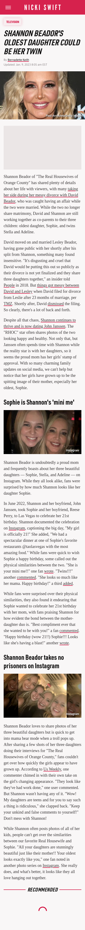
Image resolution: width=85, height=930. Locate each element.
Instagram (72, 450)
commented (26, 577)
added (68, 583)
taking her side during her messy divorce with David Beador (41, 195)
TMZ (8, 303)
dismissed (56, 303)
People (9, 285)
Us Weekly (52, 769)
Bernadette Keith (18, 60)
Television (12, 22)
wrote (48, 571)
